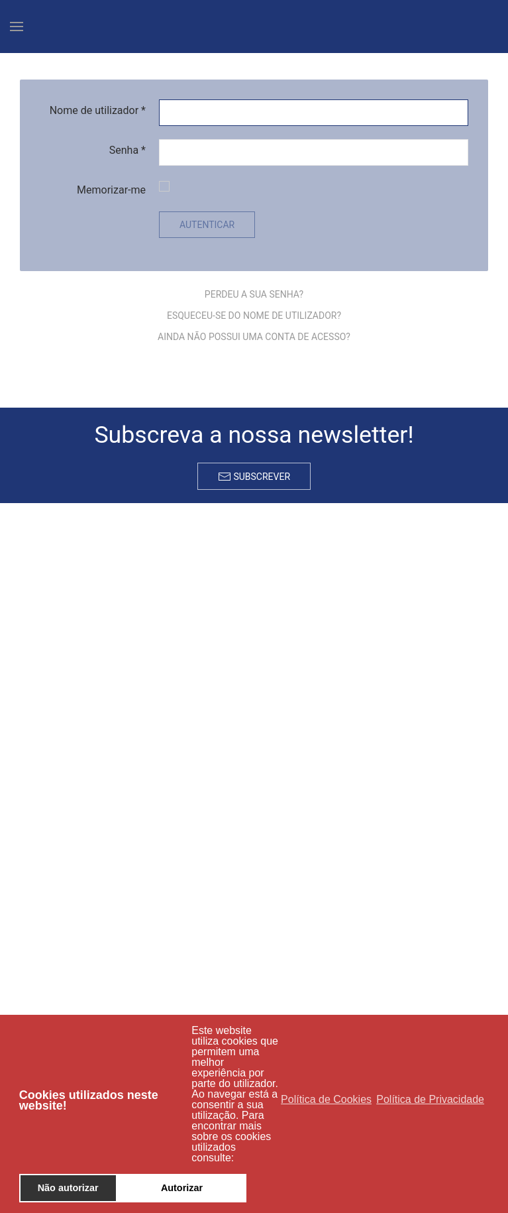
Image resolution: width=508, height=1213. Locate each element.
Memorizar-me (111, 190)
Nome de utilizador (98, 110)
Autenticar (206, 224)
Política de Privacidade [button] (430, 1099)
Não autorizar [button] (68, 1188)
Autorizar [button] (182, 1188)
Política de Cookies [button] (326, 1099)
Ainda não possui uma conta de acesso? (254, 336)
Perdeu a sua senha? (254, 294)
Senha (127, 150)
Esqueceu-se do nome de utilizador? (254, 315)
